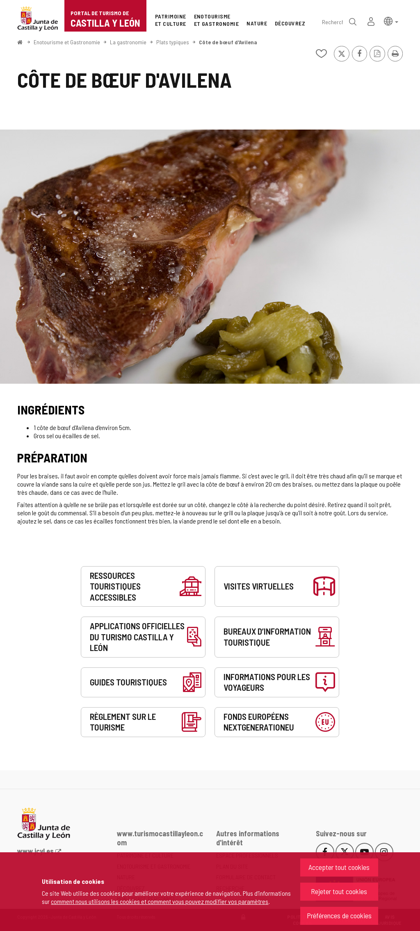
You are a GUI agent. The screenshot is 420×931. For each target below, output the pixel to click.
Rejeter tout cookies (339, 891)
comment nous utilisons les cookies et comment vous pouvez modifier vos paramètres (159, 901)
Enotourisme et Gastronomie (67, 42)
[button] (391, 21)
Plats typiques (172, 42)
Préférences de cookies (339, 915)
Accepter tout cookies (339, 867)
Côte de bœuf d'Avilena (228, 42)
